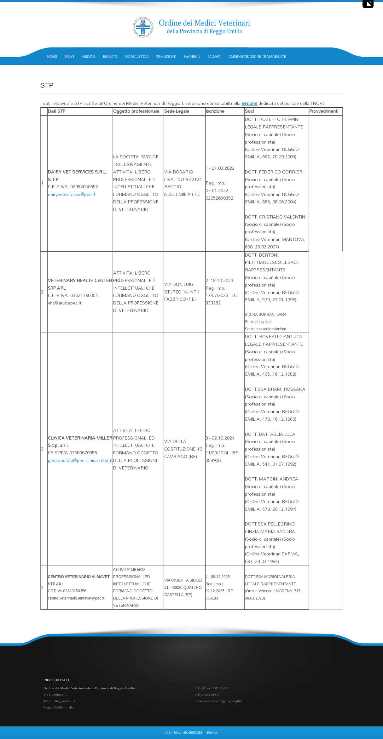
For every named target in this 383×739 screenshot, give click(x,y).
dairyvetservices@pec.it (71, 194)
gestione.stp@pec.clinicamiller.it (80, 460)
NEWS (70, 56)
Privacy (212, 732)
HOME (52, 56)
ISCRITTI (110, 56)
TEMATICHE (166, 56)
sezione (250, 103)
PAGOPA (214, 56)
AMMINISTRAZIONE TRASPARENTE (257, 56)
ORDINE (89, 56)
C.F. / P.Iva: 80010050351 (183, 732)
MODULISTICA (137, 56)
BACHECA (191, 56)
